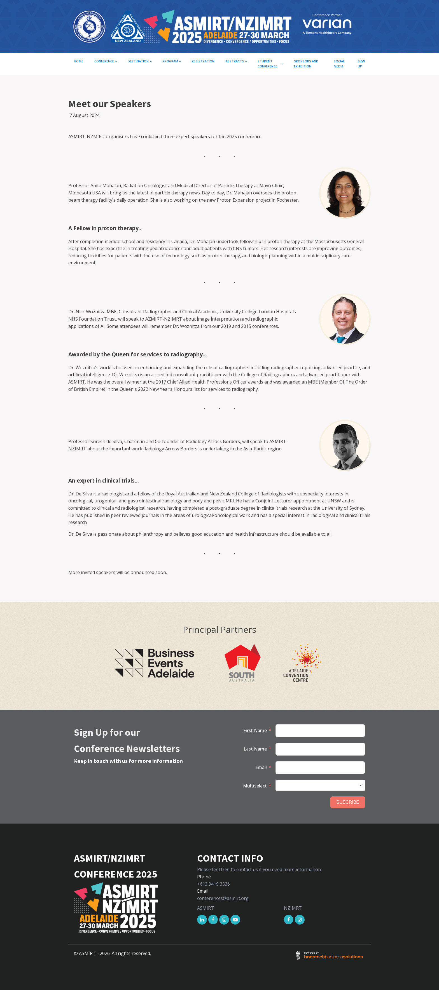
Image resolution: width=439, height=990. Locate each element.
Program (170, 61)
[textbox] (320, 785)
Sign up (361, 63)
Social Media (339, 63)
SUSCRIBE (347, 802)
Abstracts (235, 61)
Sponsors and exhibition (306, 63)
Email (261, 767)
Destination (138, 61)
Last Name (255, 749)
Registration (203, 61)
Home (78, 61)
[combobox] (320, 785)
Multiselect (255, 786)
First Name (255, 730)
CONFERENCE (104, 61)
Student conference (267, 63)
